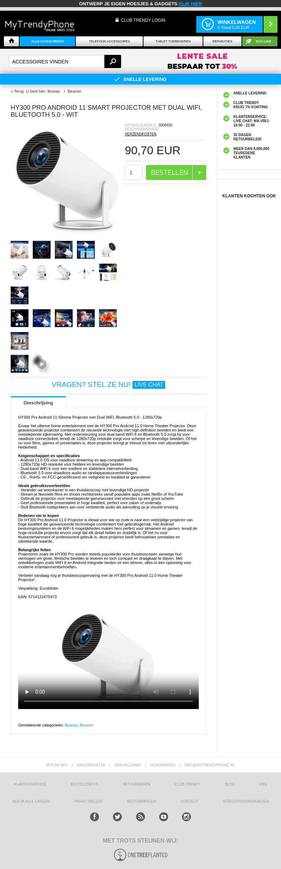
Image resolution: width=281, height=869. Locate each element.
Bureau (71, 725)
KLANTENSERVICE (30, 784)
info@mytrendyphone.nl (209, 765)
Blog (230, 784)
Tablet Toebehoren (173, 41)
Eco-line (263, 41)
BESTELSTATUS (84, 784)
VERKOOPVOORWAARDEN (246, 801)
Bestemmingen (141, 801)
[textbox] (65, 61)
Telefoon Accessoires (109, 41)
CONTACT (189, 801)
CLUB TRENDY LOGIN (143, 20)
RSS (263, 784)
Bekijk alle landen (31, 801)
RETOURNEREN (136, 784)
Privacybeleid (88, 801)
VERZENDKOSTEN (140, 134)
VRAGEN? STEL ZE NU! (108, 384)
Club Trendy (187, 784)
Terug (19, 91)
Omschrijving (38, 402)
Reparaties (223, 41)
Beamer (86, 725)
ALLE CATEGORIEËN (47, 41)
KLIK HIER (190, 3)
